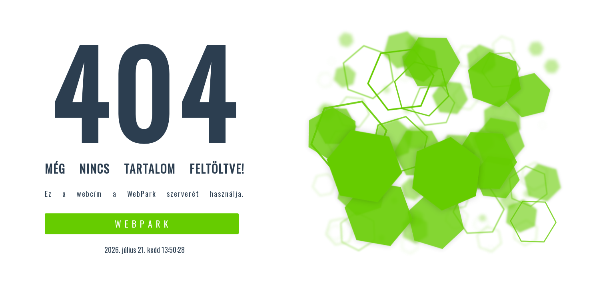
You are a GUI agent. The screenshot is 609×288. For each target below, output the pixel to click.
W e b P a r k (142, 223)
